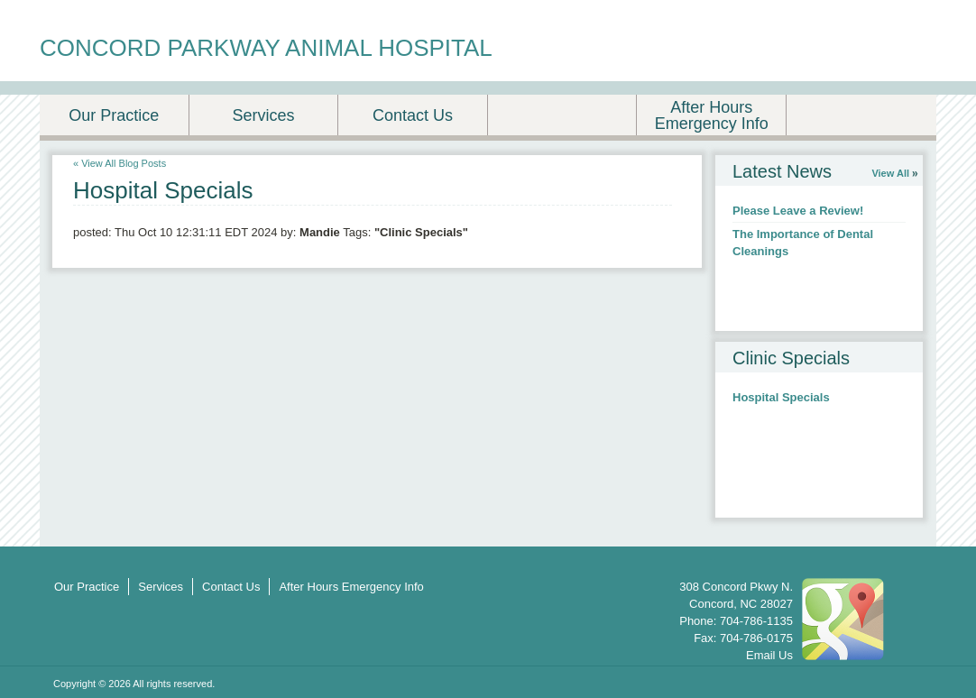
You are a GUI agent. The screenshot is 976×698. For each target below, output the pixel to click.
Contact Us (413, 115)
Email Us (769, 655)
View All (890, 173)
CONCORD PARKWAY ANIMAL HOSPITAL (266, 47)
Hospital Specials (781, 397)
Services (263, 115)
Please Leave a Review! (797, 210)
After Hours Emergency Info (712, 115)
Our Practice (114, 115)
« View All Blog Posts (119, 163)
